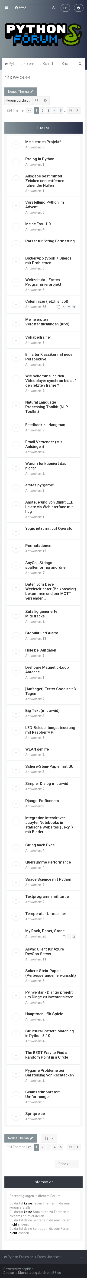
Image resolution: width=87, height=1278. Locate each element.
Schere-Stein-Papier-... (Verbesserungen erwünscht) (50, 972)
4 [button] (54, 110)
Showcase (17, 77)
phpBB (26, 1269)
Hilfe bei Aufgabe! (40, 650)
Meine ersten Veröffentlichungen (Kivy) (47, 321)
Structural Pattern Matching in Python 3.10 (49, 1033)
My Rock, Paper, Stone (44, 930)
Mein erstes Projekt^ (43, 141)
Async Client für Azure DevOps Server (44, 951)
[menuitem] (20, 7)
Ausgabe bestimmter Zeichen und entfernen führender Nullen (44, 180)
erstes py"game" (39, 484)
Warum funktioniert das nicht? (45, 465)
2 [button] (42, 110)
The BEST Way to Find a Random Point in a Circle (46, 1054)
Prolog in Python (39, 158)
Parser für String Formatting (50, 240)
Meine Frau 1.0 (38, 223)
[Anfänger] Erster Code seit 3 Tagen (50, 691)
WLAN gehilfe (37, 749)
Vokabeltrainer (38, 337)
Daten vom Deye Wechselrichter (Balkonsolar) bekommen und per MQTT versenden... (50, 591)
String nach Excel (40, 844)
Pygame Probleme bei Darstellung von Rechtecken (49, 1072)
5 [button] (60, 110)
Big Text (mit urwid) (42, 710)
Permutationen (38, 545)
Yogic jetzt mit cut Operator (49, 528)
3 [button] (48, 110)
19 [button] (70, 110)
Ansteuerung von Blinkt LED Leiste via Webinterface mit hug (49, 507)
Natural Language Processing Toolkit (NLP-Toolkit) (47, 407)
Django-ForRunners (42, 800)
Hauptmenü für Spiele (44, 1013)
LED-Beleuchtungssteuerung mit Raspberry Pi (50, 729)
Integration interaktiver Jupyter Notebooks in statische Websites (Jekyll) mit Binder (49, 824)
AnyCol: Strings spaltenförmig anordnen (46, 564)
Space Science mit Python (48, 879)
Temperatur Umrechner (45, 913)
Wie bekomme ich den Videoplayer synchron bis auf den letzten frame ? (50, 380)
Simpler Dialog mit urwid (46, 783)
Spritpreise (35, 1113)
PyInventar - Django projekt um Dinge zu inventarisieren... (50, 994)
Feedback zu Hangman (45, 424)
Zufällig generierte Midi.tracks (41, 613)
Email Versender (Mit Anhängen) (43, 444)
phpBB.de (54, 1273)
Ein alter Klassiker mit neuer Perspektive (49, 356)
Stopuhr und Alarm (41, 632)
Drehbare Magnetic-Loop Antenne (47, 669)
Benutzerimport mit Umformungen (42, 1094)
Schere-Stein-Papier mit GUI (49, 766)
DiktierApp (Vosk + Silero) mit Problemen (48, 260)
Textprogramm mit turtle (47, 896)
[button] (29, 110)
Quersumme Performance (48, 862)
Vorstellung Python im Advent (44, 204)
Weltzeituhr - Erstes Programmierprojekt (43, 281)
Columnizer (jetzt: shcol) (46, 301)
